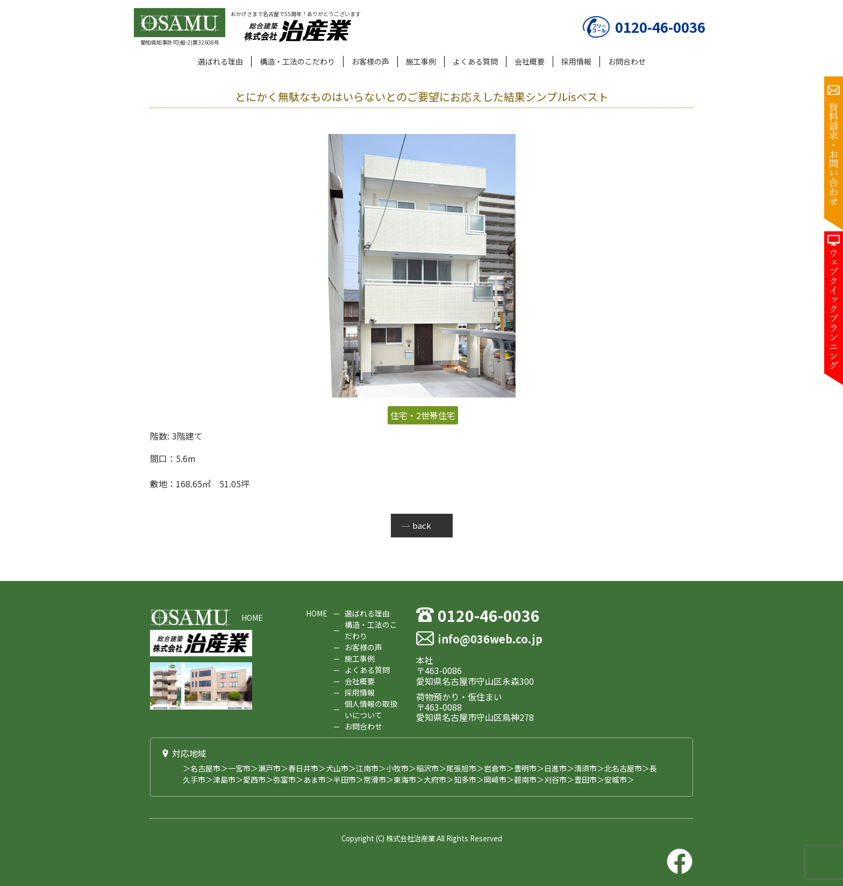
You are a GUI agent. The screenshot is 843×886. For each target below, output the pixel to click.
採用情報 (576, 61)
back (421, 525)
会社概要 (530, 61)
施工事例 (421, 61)
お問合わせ (627, 61)
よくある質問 (475, 61)
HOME (252, 617)
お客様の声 (370, 61)
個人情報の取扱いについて (371, 709)
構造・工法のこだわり (297, 61)
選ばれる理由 (220, 61)
